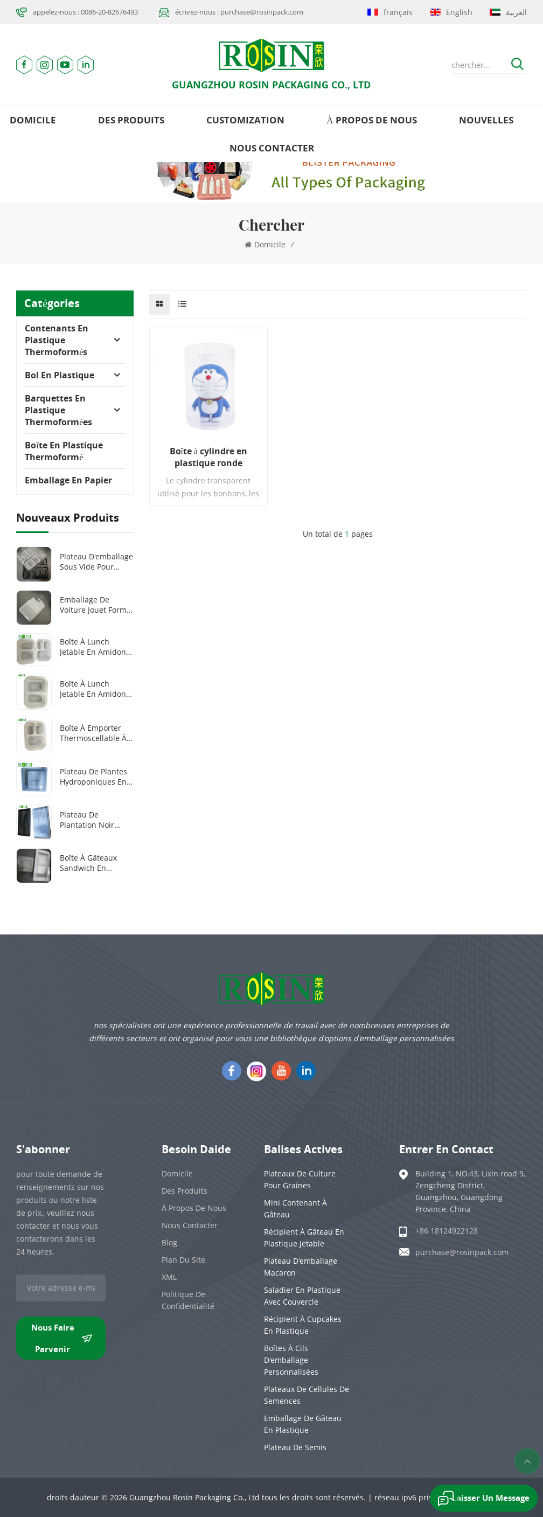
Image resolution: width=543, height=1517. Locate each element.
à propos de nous (371, 120)
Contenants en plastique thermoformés (56, 340)
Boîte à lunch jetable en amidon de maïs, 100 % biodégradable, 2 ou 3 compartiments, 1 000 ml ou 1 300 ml (97, 646)
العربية (508, 12)
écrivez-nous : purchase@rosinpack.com (239, 12)
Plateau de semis (295, 1447)
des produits (131, 120)
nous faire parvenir (61, 1338)
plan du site (183, 1260)
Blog (169, 1242)
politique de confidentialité (188, 1300)
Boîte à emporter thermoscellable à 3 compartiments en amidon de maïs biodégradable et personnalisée (96, 733)
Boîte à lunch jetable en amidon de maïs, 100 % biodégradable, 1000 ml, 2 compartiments (97, 688)
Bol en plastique (59, 375)
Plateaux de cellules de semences (306, 1395)
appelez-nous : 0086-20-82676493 (85, 12)
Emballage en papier (68, 480)
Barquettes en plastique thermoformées (58, 410)
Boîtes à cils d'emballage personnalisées (291, 1360)
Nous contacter (271, 148)
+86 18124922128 (446, 1230)
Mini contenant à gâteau (295, 1208)
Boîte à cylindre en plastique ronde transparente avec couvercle (208, 457)
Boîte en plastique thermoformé (63, 451)
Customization (245, 120)
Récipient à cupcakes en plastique (303, 1325)
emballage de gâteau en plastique (303, 1424)
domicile (33, 120)
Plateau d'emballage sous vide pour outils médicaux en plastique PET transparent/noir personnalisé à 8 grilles (96, 561)
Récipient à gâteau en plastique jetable (304, 1238)
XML (169, 1277)
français (390, 12)
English (451, 12)
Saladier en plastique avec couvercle (302, 1296)
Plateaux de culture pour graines (300, 1179)
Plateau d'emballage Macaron (300, 1267)
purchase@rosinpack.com (462, 1252)
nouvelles (486, 120)
